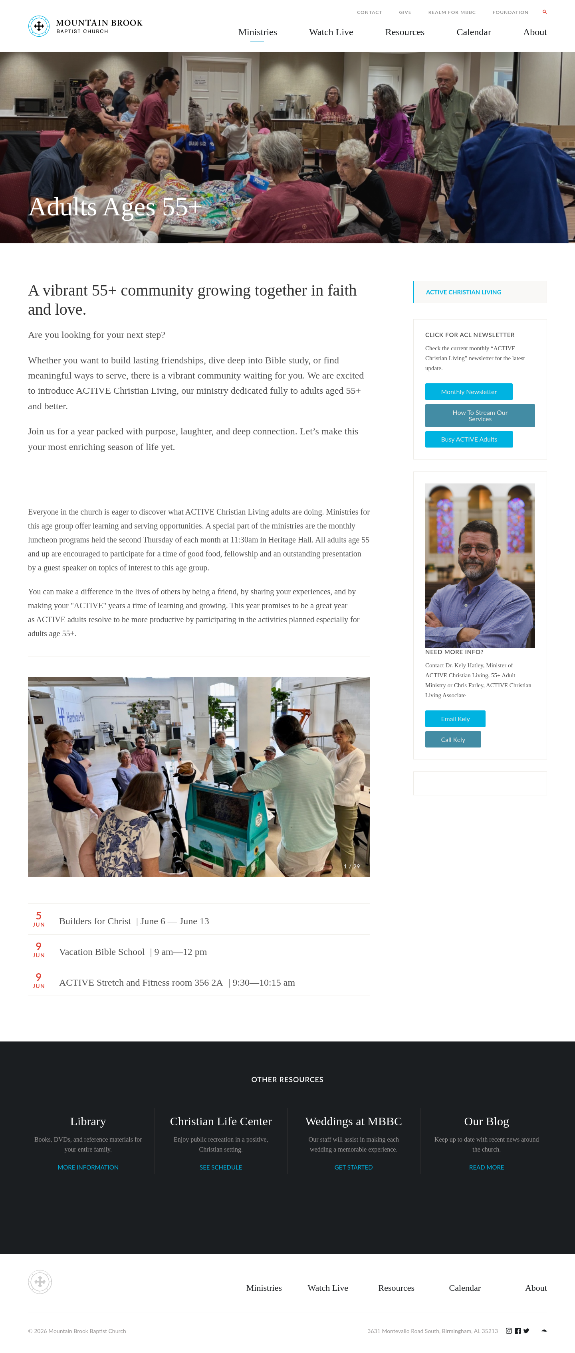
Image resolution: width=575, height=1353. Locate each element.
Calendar (465, 1288)
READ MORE (486, 1167)
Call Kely (453, 739)
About (536, 1288)
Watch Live (331, 32)
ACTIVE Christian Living (464, 292)
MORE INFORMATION (88, 1167)
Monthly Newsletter (469, 391)
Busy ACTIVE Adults (469, 439)
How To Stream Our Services (480, 415)
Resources (396, 1288)
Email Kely (455, 718)
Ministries (264, 1288)
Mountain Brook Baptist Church (87, 1330)
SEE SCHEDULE (221, 1167)
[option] (199, 776)
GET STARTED (354, 1167)
